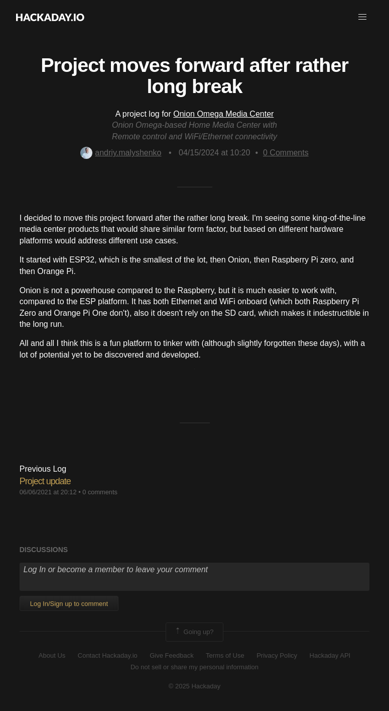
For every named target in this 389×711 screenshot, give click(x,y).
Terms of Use (225, 655)
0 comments (99, 492)
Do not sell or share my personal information (194, 667)
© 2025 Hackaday (195, 686)
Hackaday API (330, 655)
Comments (286, 152)
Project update (45, 481)
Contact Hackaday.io (108, 655)
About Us (52, 655)
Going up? (194, 632)
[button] (362, 17)
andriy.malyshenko (120, 152)
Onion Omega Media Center (223, 114)
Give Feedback (171, 655)
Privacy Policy (276, 655)
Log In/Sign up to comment (69, 603)
